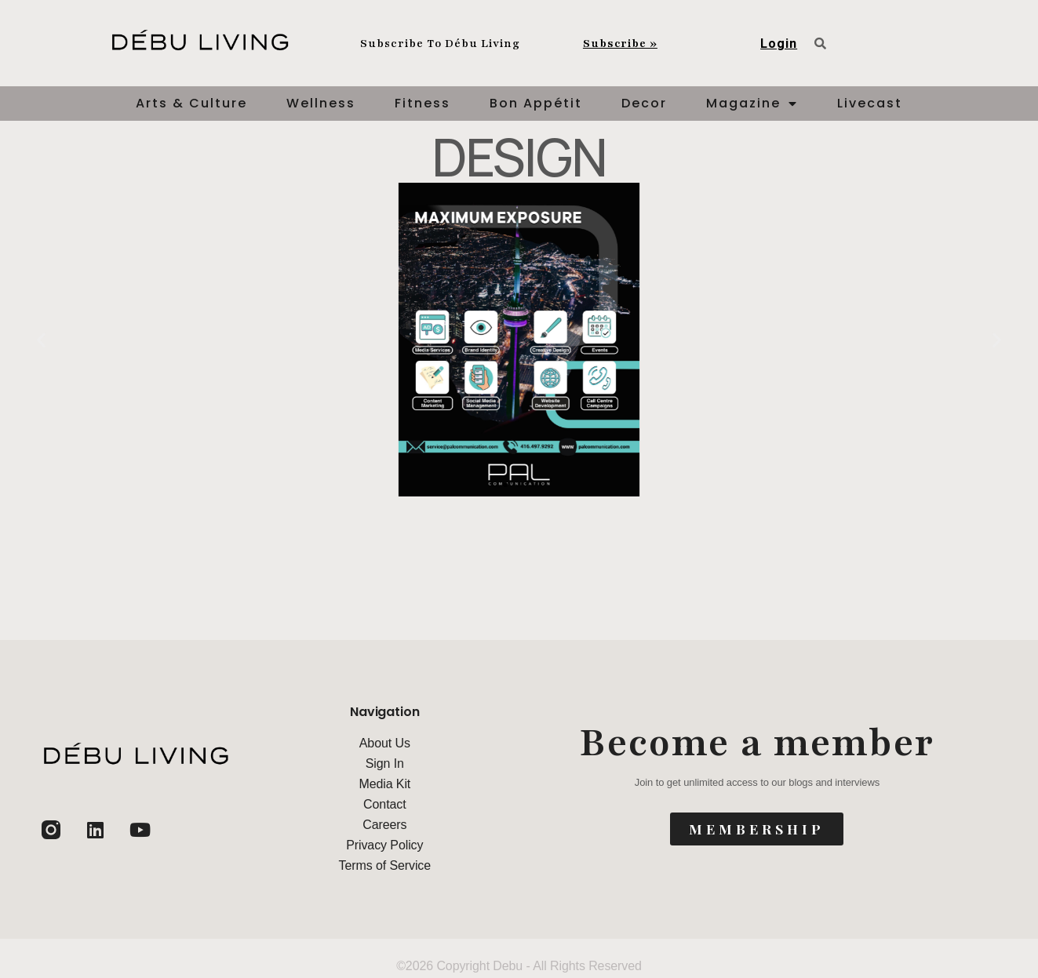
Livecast (869, 103)
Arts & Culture (191, 103)
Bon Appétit (536, 103)
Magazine (752, 103)
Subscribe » (620, 43)
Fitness (422, 103)
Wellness (320, 103)
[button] (41, 340)
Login (778, 43)
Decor (644, 103)
